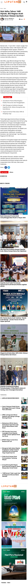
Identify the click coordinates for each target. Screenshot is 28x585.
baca (21, 19)
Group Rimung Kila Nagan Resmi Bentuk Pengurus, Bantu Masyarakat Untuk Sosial (11, 466)
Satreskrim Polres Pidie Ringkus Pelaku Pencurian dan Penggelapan (14, 101)
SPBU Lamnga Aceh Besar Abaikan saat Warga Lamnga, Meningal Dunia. (11, 416)
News (5, 8)
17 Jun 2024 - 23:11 (7, 19)
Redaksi (3, 582)
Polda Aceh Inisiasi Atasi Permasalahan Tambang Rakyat (9, 458)
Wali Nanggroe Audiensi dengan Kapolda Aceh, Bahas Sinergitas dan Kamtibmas (14, 107)
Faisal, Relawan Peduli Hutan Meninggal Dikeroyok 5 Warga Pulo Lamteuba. (11, 408)
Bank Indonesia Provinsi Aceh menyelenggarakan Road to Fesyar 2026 (13, 216)
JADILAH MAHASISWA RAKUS (10, 398)
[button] (26, 1)
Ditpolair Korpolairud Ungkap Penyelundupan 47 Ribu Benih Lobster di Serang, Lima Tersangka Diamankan (12, 388)
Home (1, 8)
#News (11, 172)
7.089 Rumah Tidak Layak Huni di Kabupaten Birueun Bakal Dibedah (11, 474)
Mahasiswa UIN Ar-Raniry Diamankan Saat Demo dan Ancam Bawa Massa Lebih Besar (10, 425)
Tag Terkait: (4, 172)
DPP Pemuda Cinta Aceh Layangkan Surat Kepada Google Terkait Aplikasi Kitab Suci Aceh (11, 434)
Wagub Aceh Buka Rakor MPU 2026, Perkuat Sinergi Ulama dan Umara (14, 354)
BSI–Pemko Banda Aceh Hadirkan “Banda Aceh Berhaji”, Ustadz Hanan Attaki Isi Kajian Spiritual (13, 319)
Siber (8, 582)
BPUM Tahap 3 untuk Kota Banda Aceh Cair (10, 440)
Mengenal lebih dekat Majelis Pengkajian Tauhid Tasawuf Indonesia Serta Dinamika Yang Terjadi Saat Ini (11, 450)
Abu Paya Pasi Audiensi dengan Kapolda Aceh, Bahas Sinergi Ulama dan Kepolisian (13, 250)
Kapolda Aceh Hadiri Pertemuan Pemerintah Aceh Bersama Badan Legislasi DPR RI (13, 284)
